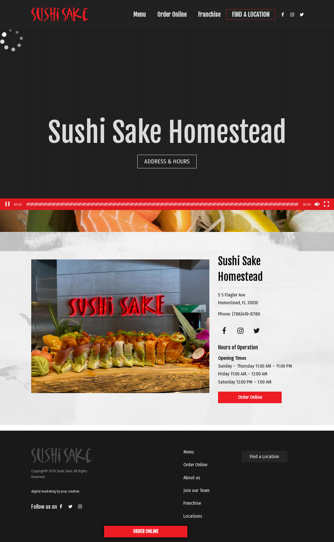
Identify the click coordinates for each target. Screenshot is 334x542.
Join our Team (196, 490)
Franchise (209, 14)
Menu (139, 14)
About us (191, 477)
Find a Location (264, 456)
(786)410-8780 (246, 314)
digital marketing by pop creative (55, 491)
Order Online (172, 14)
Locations (192, 516)
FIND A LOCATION (251, 14)
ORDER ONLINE (145, 531)
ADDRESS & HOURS (167, 161)
